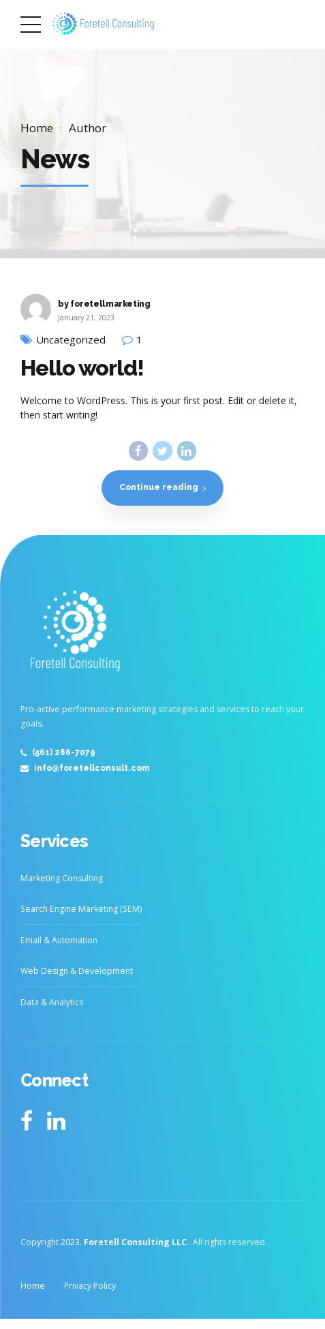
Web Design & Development (76, 973)
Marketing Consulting (61, 879)
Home (36, 128)
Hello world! (82, 367)
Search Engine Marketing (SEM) (81, 911)
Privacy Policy (90, 1287)
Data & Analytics (51, 1003)
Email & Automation (58, 941)
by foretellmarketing (104, 304)
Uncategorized (71, 339)
